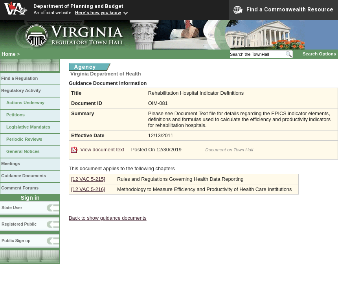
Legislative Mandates (28, 127)
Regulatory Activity (21, 90)
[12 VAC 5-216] (88, 189)
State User (12, 207)
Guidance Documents (23, 175)
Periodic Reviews (24, 139)
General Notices (23, 151)
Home (9, 54)
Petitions (15, 114)
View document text (102, 150)
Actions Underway (25, 102)
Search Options (319, 53)
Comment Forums (20, 188)
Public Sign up (16, 240)
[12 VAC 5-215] (88, 179)
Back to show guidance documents (108, 218)
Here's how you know (98, 12)
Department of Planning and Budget (78, 6)
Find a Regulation (19, 78)
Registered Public (19, 224)
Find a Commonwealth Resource (283, 10)
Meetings (10, 163)
